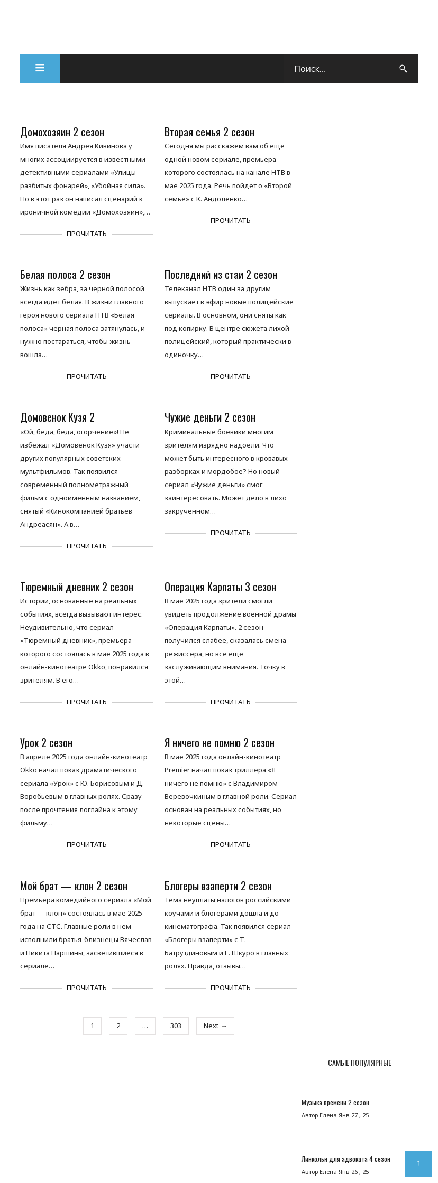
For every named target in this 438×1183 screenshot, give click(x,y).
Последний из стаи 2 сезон (218, 275)
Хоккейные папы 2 (336, 272)
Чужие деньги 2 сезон (207, 418)
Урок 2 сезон (47, 743)
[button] (40, 70)
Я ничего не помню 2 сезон (217, 743)
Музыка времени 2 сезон (346, 166)
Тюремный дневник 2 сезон (77, 587)
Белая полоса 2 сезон (66, 275)
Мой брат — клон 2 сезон (74, 885)
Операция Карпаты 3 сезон (218, 587)
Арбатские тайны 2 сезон (346, 329)
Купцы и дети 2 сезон (342, 379)
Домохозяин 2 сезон (63, 133)
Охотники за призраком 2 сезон (355, 435)
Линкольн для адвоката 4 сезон (356, 223)
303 (174, 1026)
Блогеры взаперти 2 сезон (216, 885)
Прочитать (86, 234)
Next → (213, 1026)
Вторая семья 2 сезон (207, 133)
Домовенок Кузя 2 (58, 418)
